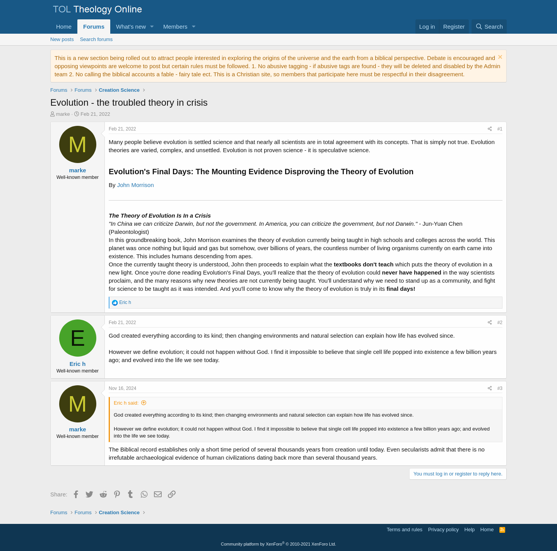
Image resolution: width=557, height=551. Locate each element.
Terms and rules (404, 529)
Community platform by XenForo (278, 544)
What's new (131, 26)
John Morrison (135, 185)
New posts (62, 39)
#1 (499, 129)
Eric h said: (126, 403)
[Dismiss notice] (499, 58)
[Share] (490, 129)
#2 (499, 322)
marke (63, 114)
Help (470, 529)
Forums (93, 26)
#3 (499, 388)
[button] (152, 26)
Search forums (96, 39)
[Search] (489, 26)
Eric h (78, 363)
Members (175, 26)
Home (64, 26)
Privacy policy (443, 529)
